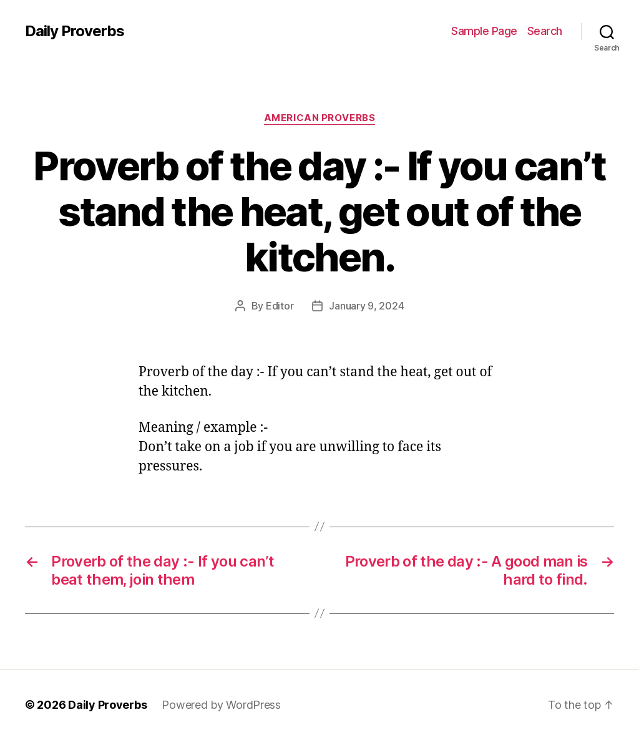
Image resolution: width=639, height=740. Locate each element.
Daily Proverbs (74, 31)
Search (544, 30)
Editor (279, 305)
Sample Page (484, 30)
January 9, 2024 (366, 305)
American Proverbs (319, 118)
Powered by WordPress (221, 704)
